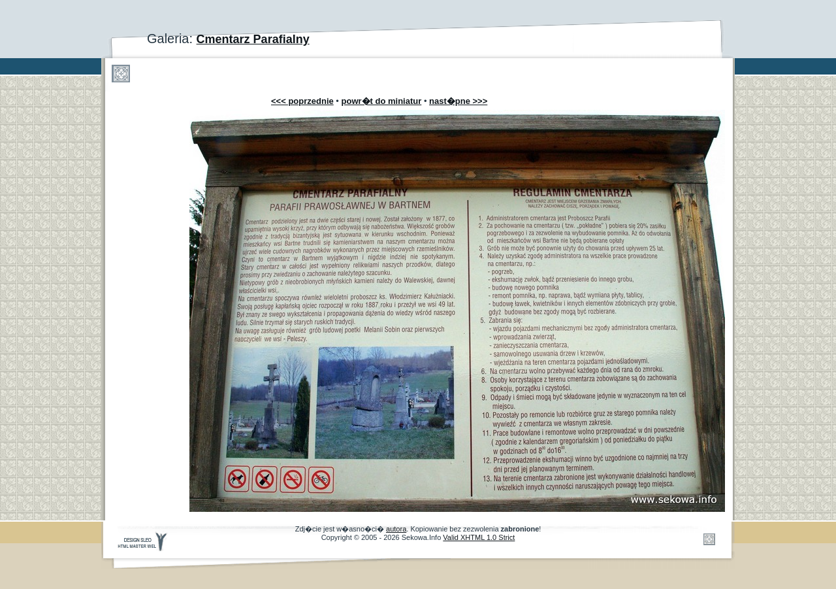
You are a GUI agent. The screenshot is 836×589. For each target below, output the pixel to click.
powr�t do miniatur (382, 101)
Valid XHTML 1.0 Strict (479, 537)
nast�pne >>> (458, 101)
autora (396, 529)
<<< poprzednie (302, 101)
